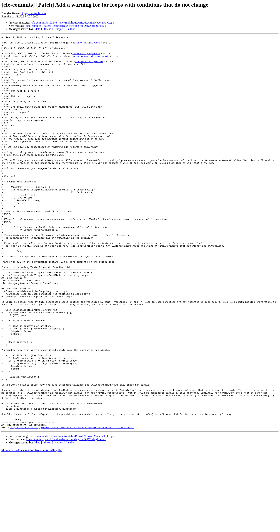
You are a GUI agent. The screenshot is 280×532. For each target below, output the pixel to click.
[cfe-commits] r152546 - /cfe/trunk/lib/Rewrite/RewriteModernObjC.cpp (72, 22)
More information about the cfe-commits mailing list (31, 528)
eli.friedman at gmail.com (89, 60)
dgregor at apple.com (34, 13)
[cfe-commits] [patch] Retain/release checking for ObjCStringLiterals (66, 25)
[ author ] (71, 28)
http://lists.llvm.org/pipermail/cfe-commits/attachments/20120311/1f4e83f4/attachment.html (72, 506)
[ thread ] (47, 28)
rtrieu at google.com (86, 57)
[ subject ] (59, 28)
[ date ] (38, 28)
